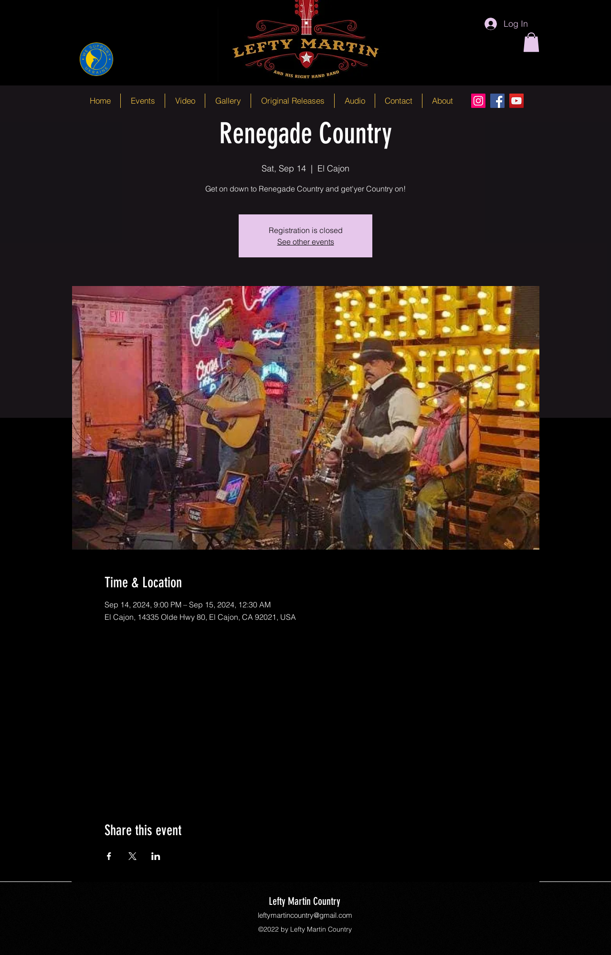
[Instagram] (478, 101)
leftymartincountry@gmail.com (305, 915)
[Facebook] (497, 101)
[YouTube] (516, 101)
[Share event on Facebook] (109, 856)
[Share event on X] (132, 856)
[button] (531, 42)
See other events (305, 241)
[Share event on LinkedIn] (155, 856)
